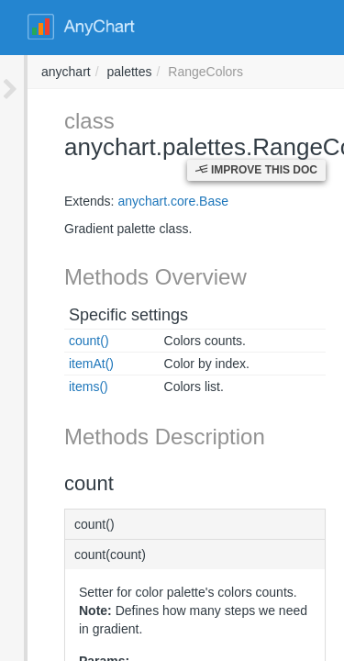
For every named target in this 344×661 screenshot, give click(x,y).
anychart (313, 71)
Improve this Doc (256, 169)
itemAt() (63, 363)
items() (61, 386)
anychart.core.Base (145, 201)
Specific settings (101, 315)
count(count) (82, 554)
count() (61, 340)
